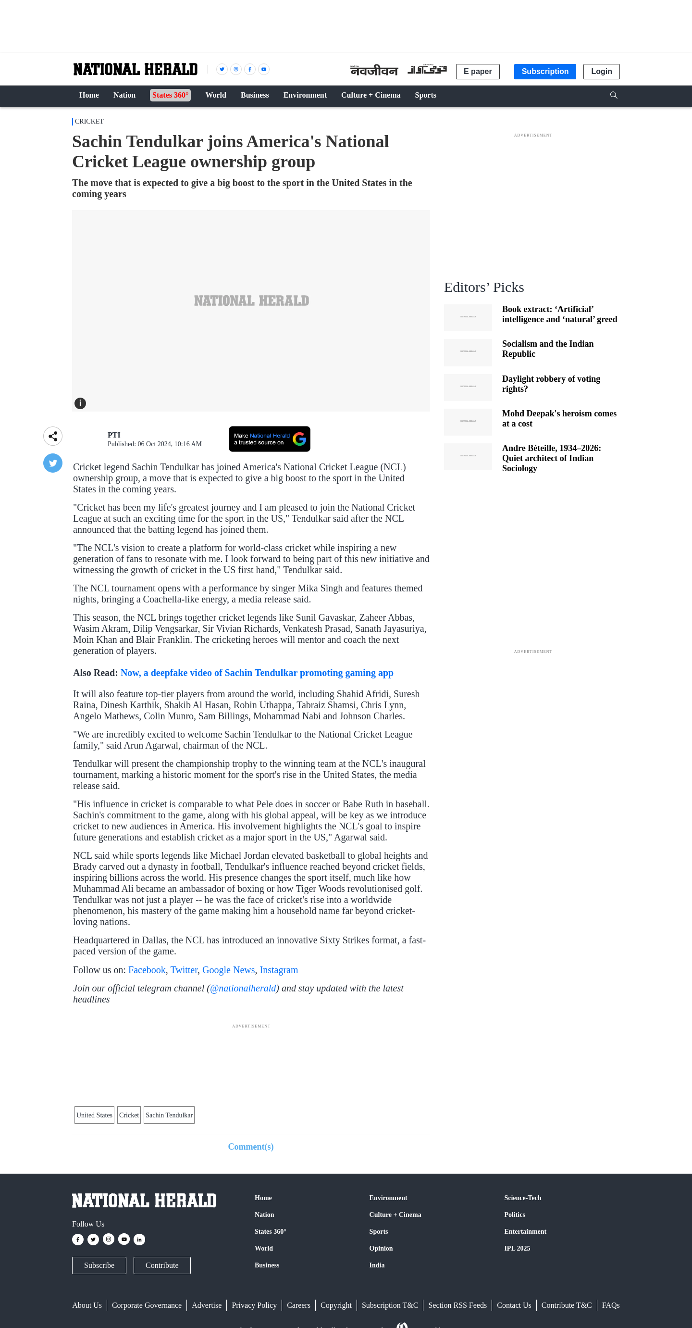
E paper (478, 71)
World (264, 1248)
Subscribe (99, 1265)
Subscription (545, 71)
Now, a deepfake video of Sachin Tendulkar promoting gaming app (257, 672)
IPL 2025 (517, 1248)
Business (267, 1265)
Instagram (279, 970)
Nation (264, 1214)
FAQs (611, 1305)
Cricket (89, 121)
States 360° (270, 1231)
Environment (389, 1198)
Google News (228, 970)
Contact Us (514, 1305)
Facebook (147, 970)
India (377, 1265)
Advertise (207, 1305)
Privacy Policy (254, 1305)
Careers (298, 1305)
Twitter (184, 970)
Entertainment (525, 1231)
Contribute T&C (567, 1305)
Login (601, 71)
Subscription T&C (390, 1305)
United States (94, 1115)
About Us (87, 1305)
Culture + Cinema (395, 1214)
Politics (514, 1214)
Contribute (162, 1265)
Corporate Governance (147, 1305)
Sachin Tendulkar (169, 1115)
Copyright (336, 1305)
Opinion (381, 1248)
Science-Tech (522, 1198)
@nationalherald (243, 988)
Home (263, 1198)
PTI (114, 435)
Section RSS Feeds (457, 1305)
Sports (379, 1231)
